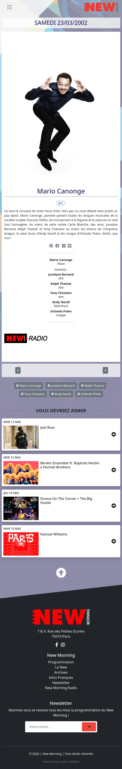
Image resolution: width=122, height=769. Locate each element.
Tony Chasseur (33, 394)
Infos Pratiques (61, 677)
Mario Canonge (28, 386)
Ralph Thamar (92, 386)
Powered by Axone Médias (60, 762)
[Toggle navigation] (9, 7)
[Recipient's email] (54, 726)
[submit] (89, 726)
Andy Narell (61, 394)
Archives (61, 672)
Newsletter (61, 682)
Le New (61, 667)
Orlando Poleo (89, 394)
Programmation (61, 662)
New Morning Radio (61, 687)
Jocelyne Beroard (61, 386)
